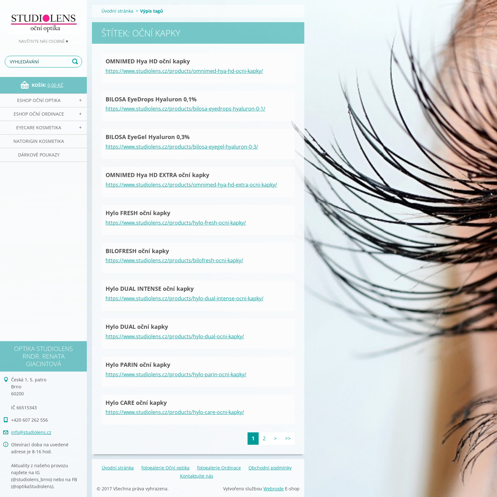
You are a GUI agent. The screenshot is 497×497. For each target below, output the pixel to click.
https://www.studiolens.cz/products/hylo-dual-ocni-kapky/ (175, 336)
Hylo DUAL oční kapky (137, 326)
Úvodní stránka (117, 11)
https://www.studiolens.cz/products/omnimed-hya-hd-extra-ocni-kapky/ (191, 184)
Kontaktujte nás (196, 476)
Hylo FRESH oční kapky (138, 213)
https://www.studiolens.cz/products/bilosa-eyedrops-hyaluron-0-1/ (185, 108)
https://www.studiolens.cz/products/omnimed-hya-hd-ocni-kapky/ (184, 70)
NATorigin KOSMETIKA (38, 141)
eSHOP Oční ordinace (39, 114)
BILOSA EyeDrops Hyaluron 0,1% (151, 99)
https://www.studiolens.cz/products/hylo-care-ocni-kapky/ (175, 412)
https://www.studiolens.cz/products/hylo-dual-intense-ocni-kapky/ (184, 298)
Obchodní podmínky (270, 468)
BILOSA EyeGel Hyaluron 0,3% (148, 137)
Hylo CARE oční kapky (136, 402)
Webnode (273, 489)
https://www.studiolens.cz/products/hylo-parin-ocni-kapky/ (176, 374)
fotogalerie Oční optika (165, 468)
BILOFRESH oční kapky (137, 251)
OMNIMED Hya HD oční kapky (148, 61)
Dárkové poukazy (39, 155)
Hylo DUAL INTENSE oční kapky (150, 288)
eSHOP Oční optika (39, 100)
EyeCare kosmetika (38, 127)
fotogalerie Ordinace (219, 468)
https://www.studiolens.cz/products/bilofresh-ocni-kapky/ (174, 260)
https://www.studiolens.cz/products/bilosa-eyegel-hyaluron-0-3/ (182, 146)
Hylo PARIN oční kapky (138, 364)
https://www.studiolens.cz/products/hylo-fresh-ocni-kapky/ (176, 222)
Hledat (76, 62)
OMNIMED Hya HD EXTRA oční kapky (157, 175)
